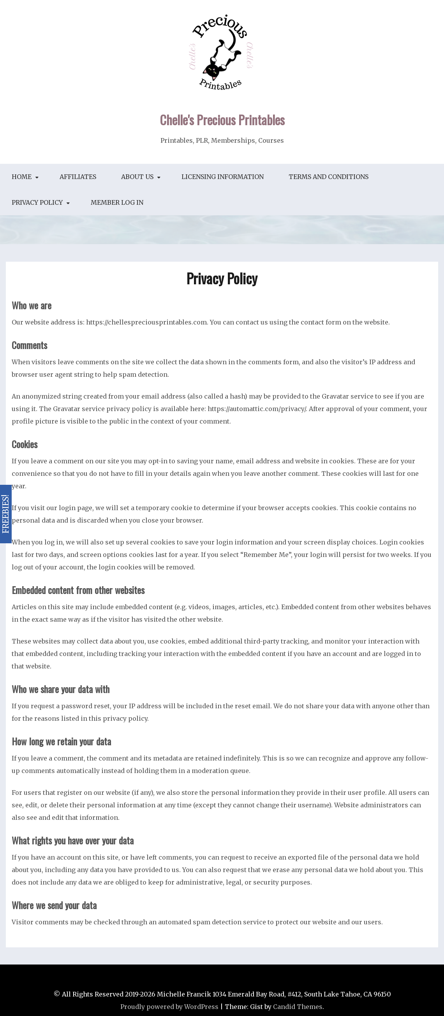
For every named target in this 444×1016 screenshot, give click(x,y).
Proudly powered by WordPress (169, 1007)
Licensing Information (222, 177)
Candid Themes (297, 1007)
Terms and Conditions (328, 177)
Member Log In (117, 202)
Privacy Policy (37, 202)
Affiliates (78, 177)
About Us (137, 177)
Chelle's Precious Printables (222, 119)
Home (22, 177)
